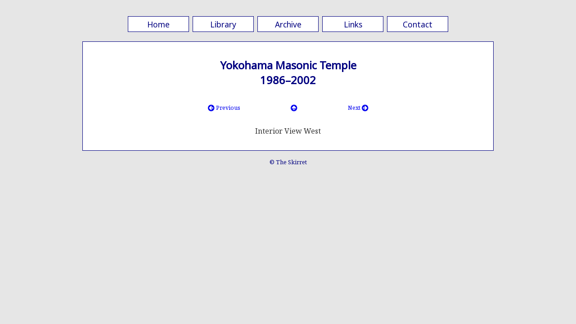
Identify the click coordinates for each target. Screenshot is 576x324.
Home (158, 24)
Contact (417, 24)
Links (353, 24)
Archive (288, 24)
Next (358, 108)
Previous (224, 108)
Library (223, 24)
